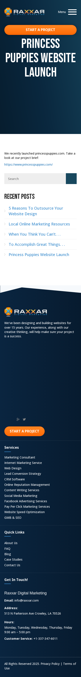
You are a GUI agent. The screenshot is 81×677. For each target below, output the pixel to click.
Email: (9, 600)
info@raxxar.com (26, 600)
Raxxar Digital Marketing (25, 593)
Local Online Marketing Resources (39, 224)
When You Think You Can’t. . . (34, 234)
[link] (40, 458)
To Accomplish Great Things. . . (37, 244)
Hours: (9, 622)
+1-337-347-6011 (45, 638)
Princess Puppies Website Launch (39, 254)
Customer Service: (18, 638)
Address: (11, 608)
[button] (66, 12)
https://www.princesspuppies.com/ (28, 164)
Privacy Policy (50, 664)
